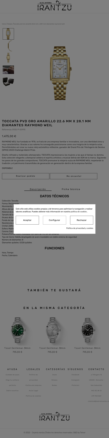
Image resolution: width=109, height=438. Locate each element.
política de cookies (79, 212)
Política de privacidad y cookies (79, 228)
